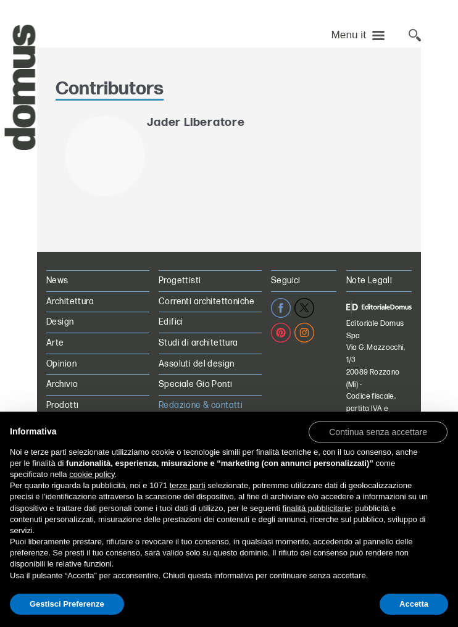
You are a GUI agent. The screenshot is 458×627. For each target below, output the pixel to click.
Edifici (171, 322)
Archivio (62, 384)
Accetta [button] (413, 603)
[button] (378, 431)
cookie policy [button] (91, 474)
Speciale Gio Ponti (196, 384)
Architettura (70, 301)
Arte (55, 343)
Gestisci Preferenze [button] (67, 603)
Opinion (61, 364)
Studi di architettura (198, 343)
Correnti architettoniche (206, 301)
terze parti (188, 485)
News (57, 280)
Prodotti (62, 405)
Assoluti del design (197, 364)
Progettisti (180, 280)
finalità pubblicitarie (317, 508)
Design (60, 322)
